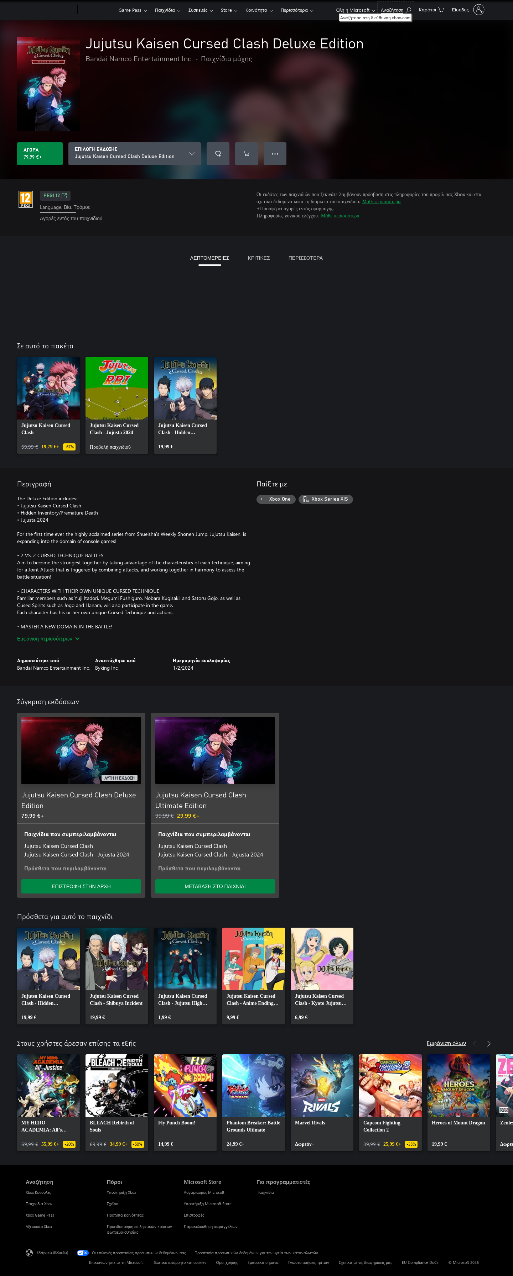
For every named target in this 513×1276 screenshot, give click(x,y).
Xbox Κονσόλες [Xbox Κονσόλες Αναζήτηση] (38, 1192)
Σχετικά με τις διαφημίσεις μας (365, 1262)
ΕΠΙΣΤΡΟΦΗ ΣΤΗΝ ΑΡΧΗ (81, 886)
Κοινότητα (256, 10)
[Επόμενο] (489, 1044)
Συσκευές (197, 10)
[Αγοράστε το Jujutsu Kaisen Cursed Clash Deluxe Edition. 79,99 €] (40, 153)
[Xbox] (97, 10)
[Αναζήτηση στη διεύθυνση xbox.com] (396, 9)
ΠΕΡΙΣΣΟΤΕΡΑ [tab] (306, 257)
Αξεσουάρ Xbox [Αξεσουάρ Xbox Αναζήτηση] (39, 1226)
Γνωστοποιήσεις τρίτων (308, 1262)
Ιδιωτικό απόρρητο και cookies (179, 1262)
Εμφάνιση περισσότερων (48, 638)
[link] (48, 405)
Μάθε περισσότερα (381, 201)
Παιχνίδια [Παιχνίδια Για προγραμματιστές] (265, 1192)
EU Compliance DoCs (420, 1262)
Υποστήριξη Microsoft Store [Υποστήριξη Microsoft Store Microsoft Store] (208, 1203)
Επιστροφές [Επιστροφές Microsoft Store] (194, 1215)
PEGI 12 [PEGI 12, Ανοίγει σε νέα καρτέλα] (55, 196)
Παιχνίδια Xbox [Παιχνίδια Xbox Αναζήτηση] (39, 1203)
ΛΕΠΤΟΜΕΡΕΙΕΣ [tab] (209, 257)
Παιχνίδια (165, 10)
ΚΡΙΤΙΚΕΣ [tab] (259, 257)
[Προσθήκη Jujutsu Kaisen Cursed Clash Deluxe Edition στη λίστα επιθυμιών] (218, 153)
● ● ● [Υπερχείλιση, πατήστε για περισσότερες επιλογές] (275, 153)
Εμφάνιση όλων (446, 1042)
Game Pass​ (130, 10)
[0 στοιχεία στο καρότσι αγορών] (431, 9)
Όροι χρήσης (227, 1262)
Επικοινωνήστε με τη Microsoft (116, 1262)
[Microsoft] (50, 10)
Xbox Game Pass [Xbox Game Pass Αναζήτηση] (40, 1215)
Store (226, 10)
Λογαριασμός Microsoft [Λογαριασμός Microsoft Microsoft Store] (204, 1192)
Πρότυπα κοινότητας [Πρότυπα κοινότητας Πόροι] (125, 1215)
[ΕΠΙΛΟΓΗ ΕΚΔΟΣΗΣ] (134, 153)
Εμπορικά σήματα (263, 1262)
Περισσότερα (294, 10)
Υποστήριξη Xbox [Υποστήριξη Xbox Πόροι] (121, 1192)
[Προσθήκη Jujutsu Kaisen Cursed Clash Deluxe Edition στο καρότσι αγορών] (246, 153)
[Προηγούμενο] (474, 1044)
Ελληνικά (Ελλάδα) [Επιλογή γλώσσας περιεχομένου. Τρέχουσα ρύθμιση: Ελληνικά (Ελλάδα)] (52, 1252)
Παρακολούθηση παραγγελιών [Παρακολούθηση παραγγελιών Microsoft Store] (211, 1226)
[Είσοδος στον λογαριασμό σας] (467, 9)
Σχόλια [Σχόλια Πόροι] (113, 1203)
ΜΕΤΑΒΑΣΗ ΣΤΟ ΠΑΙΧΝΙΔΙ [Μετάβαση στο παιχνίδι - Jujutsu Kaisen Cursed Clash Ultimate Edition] (215, 886)
